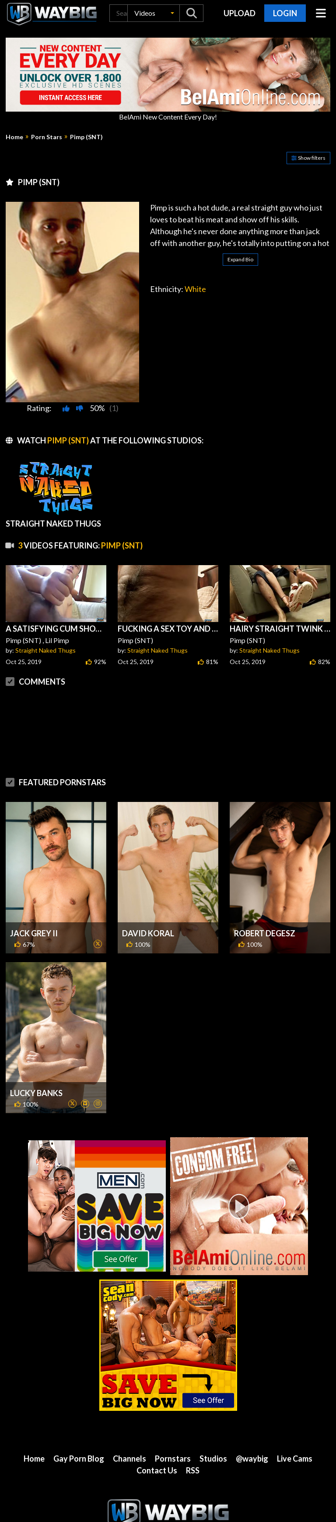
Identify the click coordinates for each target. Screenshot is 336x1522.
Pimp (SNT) (86, 137)
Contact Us (156, 1435)
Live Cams (294, 1423)
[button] (153, 13)
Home (14, 137)
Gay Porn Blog (78, 1423)
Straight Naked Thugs (45, 650)
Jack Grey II (34, 898)
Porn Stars (46, 137)
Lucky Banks (36, 1058)
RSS (193, 1435)
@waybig (252, 1423)
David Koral (148, 898)
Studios (213, 1423)
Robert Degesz (264, 898)
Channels (129, 1423)
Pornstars (173, 1423)
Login (285, 13)
